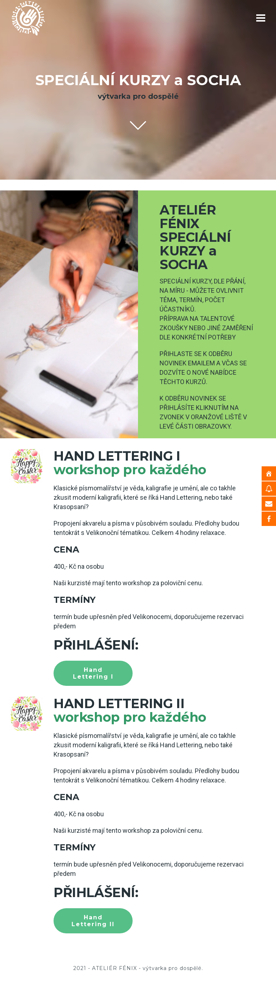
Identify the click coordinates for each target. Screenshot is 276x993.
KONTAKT (197, 949)
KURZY (129, 949)
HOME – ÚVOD (85, 949)
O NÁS (160, 949)
